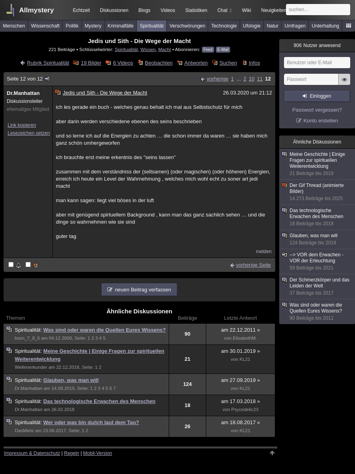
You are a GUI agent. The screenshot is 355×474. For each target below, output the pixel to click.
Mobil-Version (97, 453)
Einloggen (320, 96)
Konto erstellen (321, 121)
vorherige (217, 79)
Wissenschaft (45, 26)
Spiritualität (151, 26)
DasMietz (24, 430)
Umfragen (295, 26)
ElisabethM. (245, 338)
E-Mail (223, 49)
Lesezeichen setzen (29, 133)
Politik (72, 26)
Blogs (144, 10)
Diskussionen (114, 10)
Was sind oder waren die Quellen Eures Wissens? (104, 330)
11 (259, 79)
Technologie (224, 26)
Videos (168, 10)
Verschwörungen (187, 26)
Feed (208, 49)
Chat (224, 10)
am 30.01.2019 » (240, 351)
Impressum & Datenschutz (32, 453)
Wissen (148, 49)
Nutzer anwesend (317, 45)
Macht (164, 49)
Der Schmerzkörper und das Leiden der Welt (317, 286)
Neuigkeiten (273, 10)
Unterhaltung (325, 26)
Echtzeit (81, 10)
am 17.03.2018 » (240, 401)
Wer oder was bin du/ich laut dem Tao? (91, 422)
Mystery (93, 26)
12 (268, 79)
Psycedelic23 (244, 409)
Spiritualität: (29, 330)
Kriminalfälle (121, 26)
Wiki (246, 10)
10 (251, 79)
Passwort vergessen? (317, 110)
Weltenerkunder (31, 367)
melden (264, 251)
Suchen (228, 63)
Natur (272, 26)
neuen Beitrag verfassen (143, 290)
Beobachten (158, 63)
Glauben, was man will (71, 380)
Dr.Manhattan (23, 93)
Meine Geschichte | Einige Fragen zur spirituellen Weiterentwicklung (317, 164)
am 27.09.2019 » (240, 380)
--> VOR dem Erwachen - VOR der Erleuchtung (317, 261)
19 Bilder (91, 63)
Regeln (71, 453)
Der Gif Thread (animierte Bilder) (317, 192)
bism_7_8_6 (27, 338)
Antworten (196, 63)
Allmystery (36, 10)
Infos (254, 63)
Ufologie (251, 26)
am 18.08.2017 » (240, 422)
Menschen (14, 26)
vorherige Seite (253, 265)
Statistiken (196, 10)
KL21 (244, 359)
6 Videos (123, 63)
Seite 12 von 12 (29, 79)
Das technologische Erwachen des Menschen (99, 401)
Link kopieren (22, 125)
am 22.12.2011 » (240, 330)
